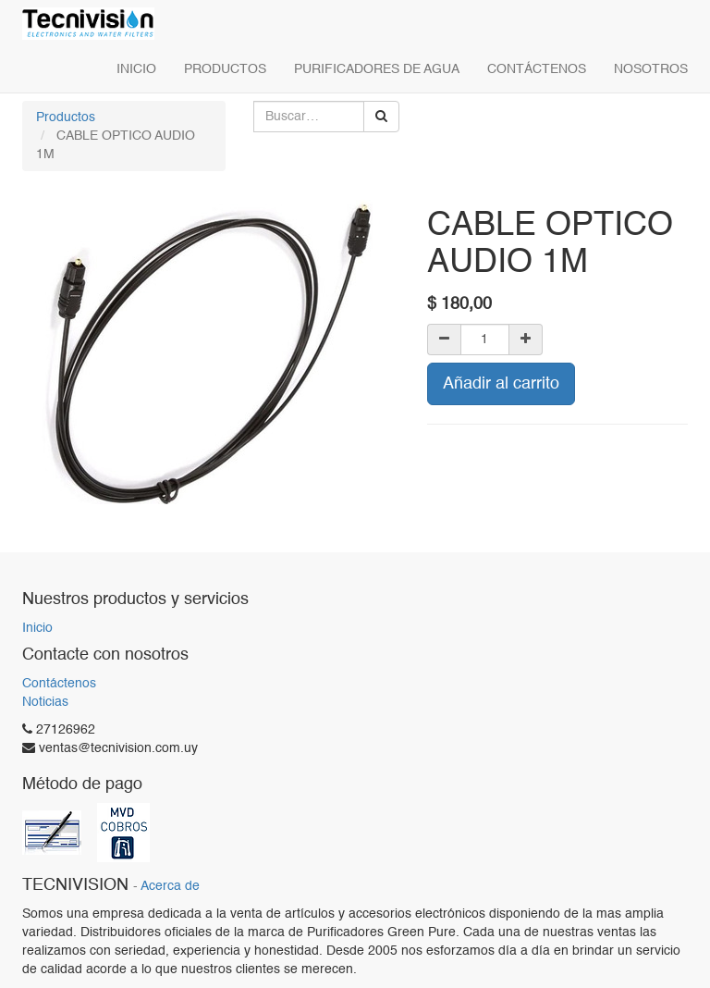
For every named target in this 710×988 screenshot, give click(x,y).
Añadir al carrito (501, 384)
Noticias (45, 702)
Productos (65, 117)
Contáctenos (59, 683)
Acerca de (170, 887)
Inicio (37, 628)
